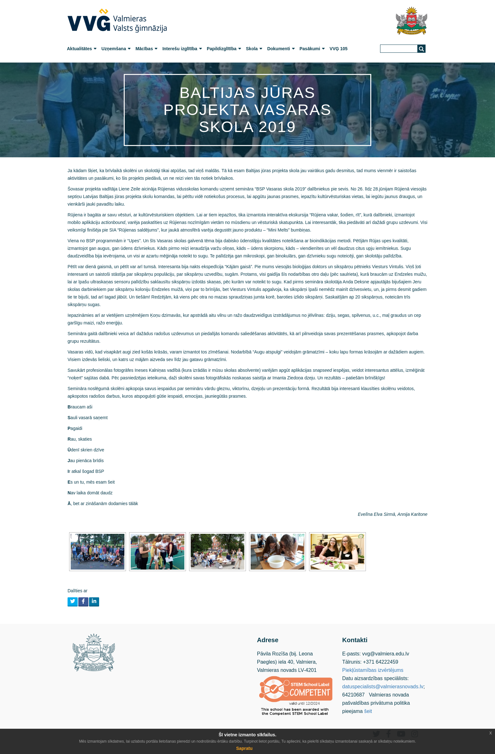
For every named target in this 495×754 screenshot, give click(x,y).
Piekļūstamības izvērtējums (372, 670)
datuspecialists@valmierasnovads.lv (382, 686)
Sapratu (244, 748)
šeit (368, 711)
